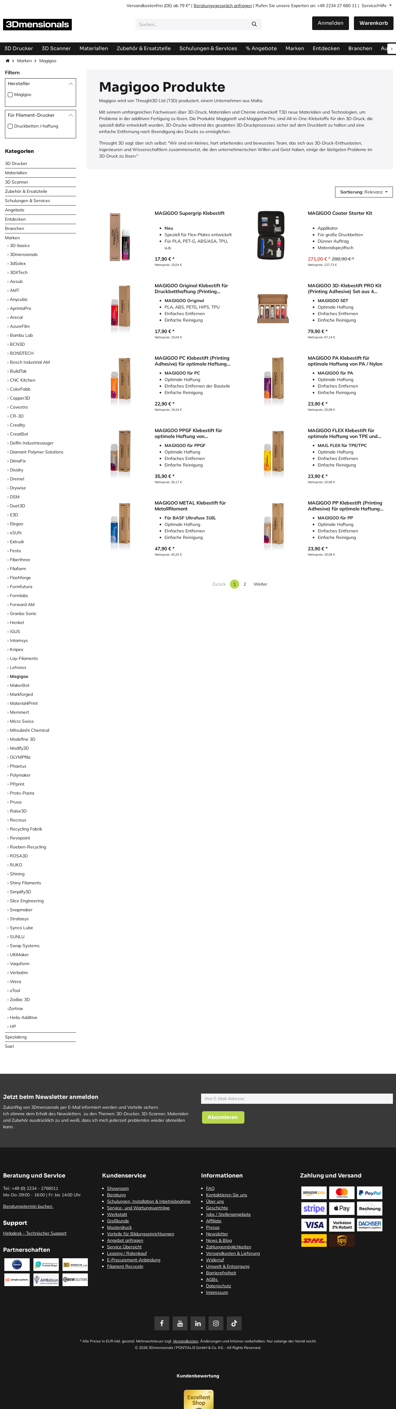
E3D (14, 515)
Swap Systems (25, 945)
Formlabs (19, 595)
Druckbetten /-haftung (36, 126)
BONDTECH (22, 353)
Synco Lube (21, 927)
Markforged (21, 694)
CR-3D (17, 416)
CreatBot (19, 434)
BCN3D (17, 344)
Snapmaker (21, 910)
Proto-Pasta (22, 793)
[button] (364, 192)
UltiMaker (19, 954)
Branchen (14, 228)
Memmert (19, 712)
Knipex (16, 649)
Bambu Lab (21, 335)
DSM (14, 497)
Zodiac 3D (20, 999)
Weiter (260, 584)
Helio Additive (23, 1017)
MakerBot (19, 685)
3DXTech (19, 272)
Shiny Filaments (25, 883)
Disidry (16, 470)
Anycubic (19, 299)
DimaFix (18, 461)
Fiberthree (20, 559)
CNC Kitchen (22, 380)
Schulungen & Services (27, 200)
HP (13, 1026)
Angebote (14, 210)
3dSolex (18, 263)
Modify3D (19, 748)
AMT (14, 290)
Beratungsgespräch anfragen (223, 5)
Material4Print (24, 703)
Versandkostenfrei (145, 5)
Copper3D (20, 398)
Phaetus (18, 766)
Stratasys (19, 918)
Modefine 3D (22, 739)
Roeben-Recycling (28, 847)
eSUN (15, 532)
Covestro (19, 407)
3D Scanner (16, 182)
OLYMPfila (20, 757)
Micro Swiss (22, 721)
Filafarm (18, 568)
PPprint (17, 784)
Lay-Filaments (24, 658)
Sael (9, 1046)
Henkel (17, 622)
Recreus (18, 820)
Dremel (17, 479)
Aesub (16, 281)
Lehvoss (18, 667)
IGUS (15, 631)
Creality (17, 425)
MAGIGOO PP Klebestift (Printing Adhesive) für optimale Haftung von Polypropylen (345, 505)
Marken (24, 60)
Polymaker (20, 775)
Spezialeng (16, 1037)
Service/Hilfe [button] (375, 5)
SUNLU (17, 936)
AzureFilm (20, 326)
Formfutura (21, 586)
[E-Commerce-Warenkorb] (374, 23)
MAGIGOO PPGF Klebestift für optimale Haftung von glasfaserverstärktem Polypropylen (188, 433)
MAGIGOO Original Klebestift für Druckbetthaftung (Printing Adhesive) (191, 288)
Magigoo (22, 94)
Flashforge (20, 577)
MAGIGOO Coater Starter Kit (340, 213)
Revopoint (20, 838)
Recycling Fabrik (26, 829)
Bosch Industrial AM (30, 362)
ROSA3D (19, 856)
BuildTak (18, 371)
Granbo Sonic (23, 613)
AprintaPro (20, 308)
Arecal (16, 317)
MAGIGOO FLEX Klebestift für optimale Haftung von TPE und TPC (343, 433)
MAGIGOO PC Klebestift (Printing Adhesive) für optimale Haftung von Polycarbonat (192, 360)
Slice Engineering (27, 901)
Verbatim (19, 972)
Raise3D (18, 811)
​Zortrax (16, 1008)
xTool (15, 990)
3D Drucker (16, 163)
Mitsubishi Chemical (29, 730)
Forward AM (22, 604)
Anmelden (330, 23)
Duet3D (17, 506)
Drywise (18, 488)
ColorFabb (20, 389)
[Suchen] (254, 24)
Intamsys (19, 640)
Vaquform (19, 963)
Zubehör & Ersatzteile (26, 191)
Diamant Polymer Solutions (36, 452)
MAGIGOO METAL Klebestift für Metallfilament (190, 505)
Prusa (15, 802)
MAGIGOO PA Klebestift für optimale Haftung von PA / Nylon (345, 360)
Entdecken (15, 219)
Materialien (16, 173)
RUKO (16, 865)
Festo (15, 550)
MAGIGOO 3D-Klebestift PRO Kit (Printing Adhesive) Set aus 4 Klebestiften (344, 288)
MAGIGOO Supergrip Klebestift (190, 213)
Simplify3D (20, 892)
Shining (17, 874)
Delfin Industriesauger (32, 443)
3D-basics (20, 245)
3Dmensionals (24, 254)
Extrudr (17, 541)
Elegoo (16, 524)
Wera (15, 981)
